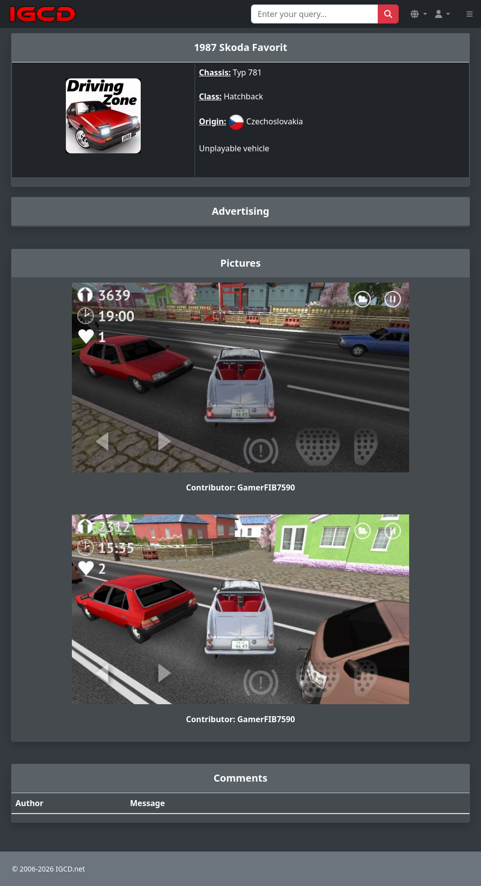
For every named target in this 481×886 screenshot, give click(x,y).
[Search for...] (314, 13)
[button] (419, 14)
